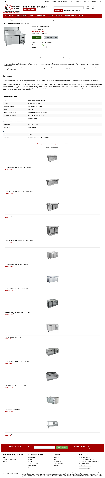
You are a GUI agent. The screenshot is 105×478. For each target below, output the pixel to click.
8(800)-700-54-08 (29, 7)
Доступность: (35, 45)
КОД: (33, 42)
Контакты (86, 1)
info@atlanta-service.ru (72, 10)
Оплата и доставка (33, 463)
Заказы (5, 461)
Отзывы (77, 1)
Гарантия (48, 58)
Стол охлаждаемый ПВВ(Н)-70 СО (14, 434)
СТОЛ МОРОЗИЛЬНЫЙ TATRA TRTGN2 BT (16, 288)
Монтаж (60, 1)
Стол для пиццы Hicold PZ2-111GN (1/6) (15, 385)
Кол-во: (34, 47)
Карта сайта (31, 470)
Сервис (54, 1)
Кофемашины (57, 465)
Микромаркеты (41, 15)
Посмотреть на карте (84, 468)
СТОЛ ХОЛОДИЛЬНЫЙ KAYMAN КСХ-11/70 (16, 264)
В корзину (37, 37)
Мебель (51, 15)
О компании (48, 1)
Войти (4, 457)
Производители (32, 465)
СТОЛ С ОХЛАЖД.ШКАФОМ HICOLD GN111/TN (17, 361)
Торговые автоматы (59, 463)
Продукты (59, 15)
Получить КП (58, 10)
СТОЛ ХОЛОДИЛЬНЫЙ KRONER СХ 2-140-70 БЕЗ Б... (19, 216)
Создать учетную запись (9, 459)
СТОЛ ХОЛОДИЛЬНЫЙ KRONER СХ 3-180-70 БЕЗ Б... (19, 191)
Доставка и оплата (68, 1)
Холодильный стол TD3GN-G (12, 409)
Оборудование (21, 15)
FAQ (81, 1)
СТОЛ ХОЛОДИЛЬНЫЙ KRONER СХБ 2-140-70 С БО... (19, 167)
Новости (30, 468)
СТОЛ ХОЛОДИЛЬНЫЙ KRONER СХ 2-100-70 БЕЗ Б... (19, 240)
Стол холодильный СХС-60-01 (13, 337)
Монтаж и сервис (22, 58)
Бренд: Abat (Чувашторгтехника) (40, 26)
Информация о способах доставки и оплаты (52, 144)
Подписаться (62, 447)
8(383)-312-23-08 (41, 7)
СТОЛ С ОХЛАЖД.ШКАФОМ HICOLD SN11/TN (17, 313)
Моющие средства (70, 15)
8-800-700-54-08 (83, 461)
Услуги (81, 15)
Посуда (31, 15)
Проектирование (9, 15)
